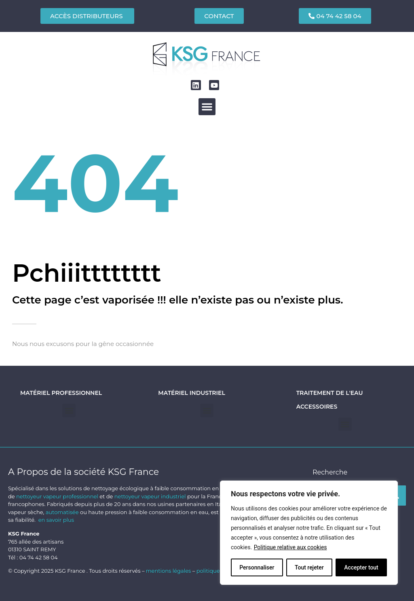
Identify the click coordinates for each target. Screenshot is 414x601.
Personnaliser (256, 567)
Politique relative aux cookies (290, 547)
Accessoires (317, 406)
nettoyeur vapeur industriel (150, 496)
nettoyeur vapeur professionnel (57, 496)
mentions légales (169, 570)
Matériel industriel (191, 392)
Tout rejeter (309, 567)
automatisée (62, 512)
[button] (207, 106)
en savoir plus (56, 520)
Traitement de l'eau (329, 392)
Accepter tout (361, 567)
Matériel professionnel (61, 392)
